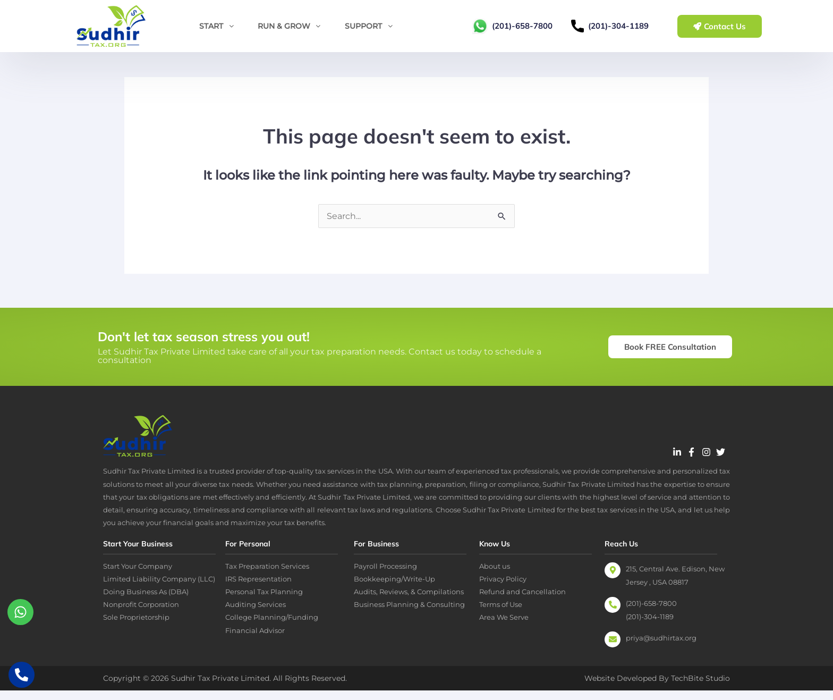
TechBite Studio (700, 688)
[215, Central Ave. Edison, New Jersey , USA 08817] (612, 580)
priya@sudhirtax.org (661, 647)
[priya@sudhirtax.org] (612, 649)
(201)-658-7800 (522, 26)
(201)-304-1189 (618, 26)
